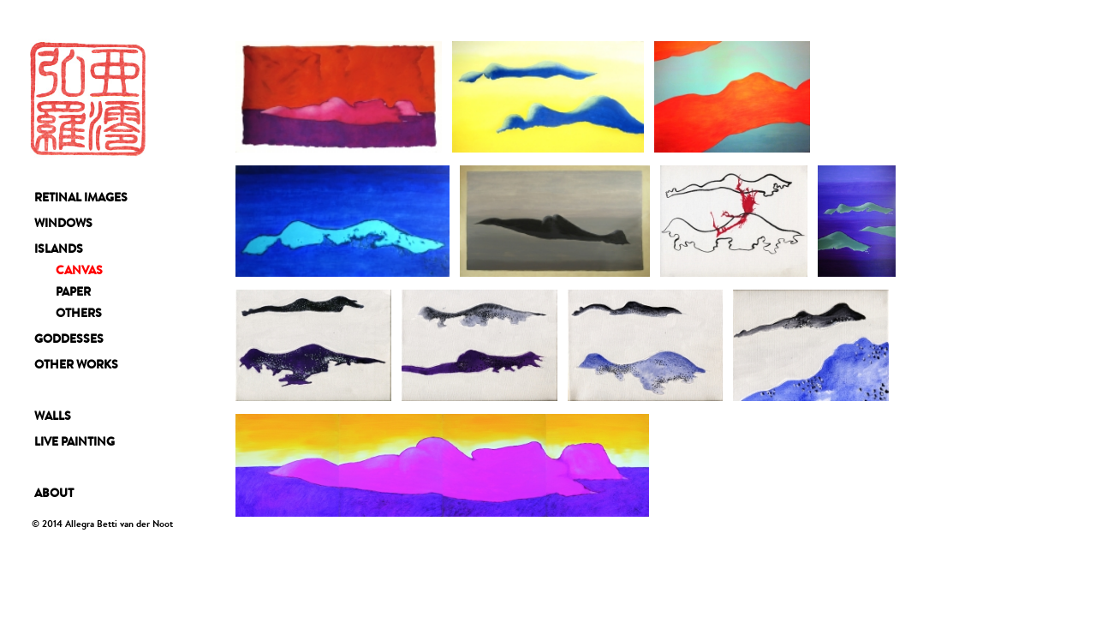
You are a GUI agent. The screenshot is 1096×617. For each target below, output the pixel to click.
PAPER (73, 291)
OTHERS (79, 312)
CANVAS (79, 270)
